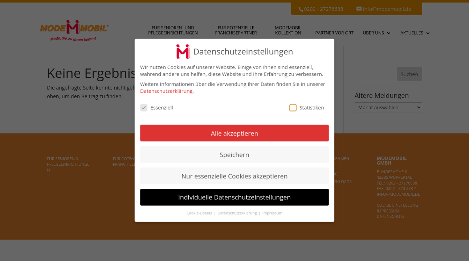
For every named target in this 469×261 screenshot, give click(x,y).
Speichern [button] (234, 154)
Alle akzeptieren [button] (234, 133)
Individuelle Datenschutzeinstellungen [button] (234, 197)
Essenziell (156, 107)
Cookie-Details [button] (200, 213)
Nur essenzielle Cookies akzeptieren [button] (235, 175)
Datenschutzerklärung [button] (237, 213)
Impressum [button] (272, 213)
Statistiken (306, 107)
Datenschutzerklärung (166, 91)
